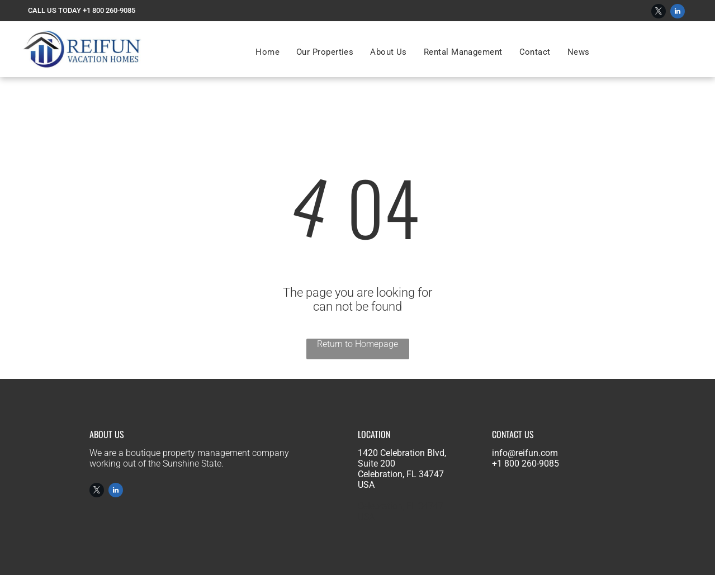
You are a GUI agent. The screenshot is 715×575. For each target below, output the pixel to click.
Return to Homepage (357, 344)
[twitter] (658, 12)
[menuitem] (267, 52)
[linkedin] (677, 12)
